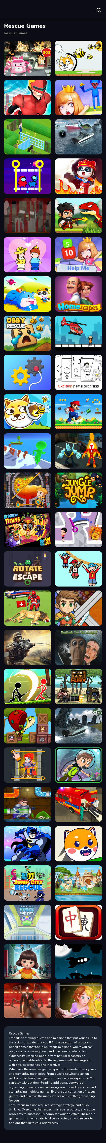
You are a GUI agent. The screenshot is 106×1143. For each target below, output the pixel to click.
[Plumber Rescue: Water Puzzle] (27, 804)
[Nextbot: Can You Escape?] (78, 647)
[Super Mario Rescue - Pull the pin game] (78, 411)
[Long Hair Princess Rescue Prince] (78, 1000)
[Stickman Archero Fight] (27, 686)
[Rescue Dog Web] (78, 843)
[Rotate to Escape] (27, 569)
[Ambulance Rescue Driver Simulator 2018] (78, 804)
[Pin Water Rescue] (78, 529)
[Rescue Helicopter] (78, 333)
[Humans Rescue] (78, 961)
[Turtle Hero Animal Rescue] (27, 725)
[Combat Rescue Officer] (27, 647)
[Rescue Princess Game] (78, 883)
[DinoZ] (78, 215)
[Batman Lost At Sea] (27, 843)
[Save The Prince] (27, 254)
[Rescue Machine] (27, 372)
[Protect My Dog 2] (27, 411)
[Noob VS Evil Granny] (27, 215)
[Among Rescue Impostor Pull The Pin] (27, 176)
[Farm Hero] (78, 922)
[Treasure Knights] (27, 765)
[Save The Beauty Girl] (78, 97)
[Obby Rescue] (27, 333)
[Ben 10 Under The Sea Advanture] (78, 765)
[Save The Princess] (78, 254)
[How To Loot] (27, 490)
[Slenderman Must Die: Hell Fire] (27, 1000)
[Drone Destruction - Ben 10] (78, 451)
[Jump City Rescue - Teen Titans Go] (27, 883)
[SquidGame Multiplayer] (27, 961)
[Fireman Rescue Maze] (78, 176)
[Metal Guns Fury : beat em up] (78, 686)
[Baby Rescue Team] (27, 294)
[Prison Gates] (27, 451)
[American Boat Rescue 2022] (78, 725)
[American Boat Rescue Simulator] (78, 136)
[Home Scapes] (78, 294)
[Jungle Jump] (78, 490)
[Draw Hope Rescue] (78, 569)
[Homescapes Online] (27, 136)
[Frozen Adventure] (27, 922)
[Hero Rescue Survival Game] (78, 608)
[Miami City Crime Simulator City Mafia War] (27, 97)
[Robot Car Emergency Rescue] (27, 58)
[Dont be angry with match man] (78, 372)
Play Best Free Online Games (20, 10)
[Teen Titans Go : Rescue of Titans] (27, 529)
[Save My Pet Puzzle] (78, 58)
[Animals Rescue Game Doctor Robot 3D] (27, 608)
